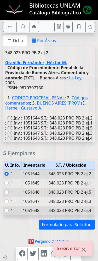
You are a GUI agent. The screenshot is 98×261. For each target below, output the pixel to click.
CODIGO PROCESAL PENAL (38, 98)
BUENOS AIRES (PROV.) (59, 103)
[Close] (83, 250)
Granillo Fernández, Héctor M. (36, 63)
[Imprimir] (68, 27)
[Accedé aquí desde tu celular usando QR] (59, 27)
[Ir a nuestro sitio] (34, 27)
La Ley (75, 78)
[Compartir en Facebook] (22, 254)
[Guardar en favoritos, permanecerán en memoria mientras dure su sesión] (79, 27)
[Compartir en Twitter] (32, 254)
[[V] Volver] (10, 27)
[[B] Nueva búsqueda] (23, 27)
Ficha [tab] (15, 41)
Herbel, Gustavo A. (23, 108)
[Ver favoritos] (90, 27)
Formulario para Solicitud (66, 224)
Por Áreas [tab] (44, 41)
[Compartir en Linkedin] (43, 254)
